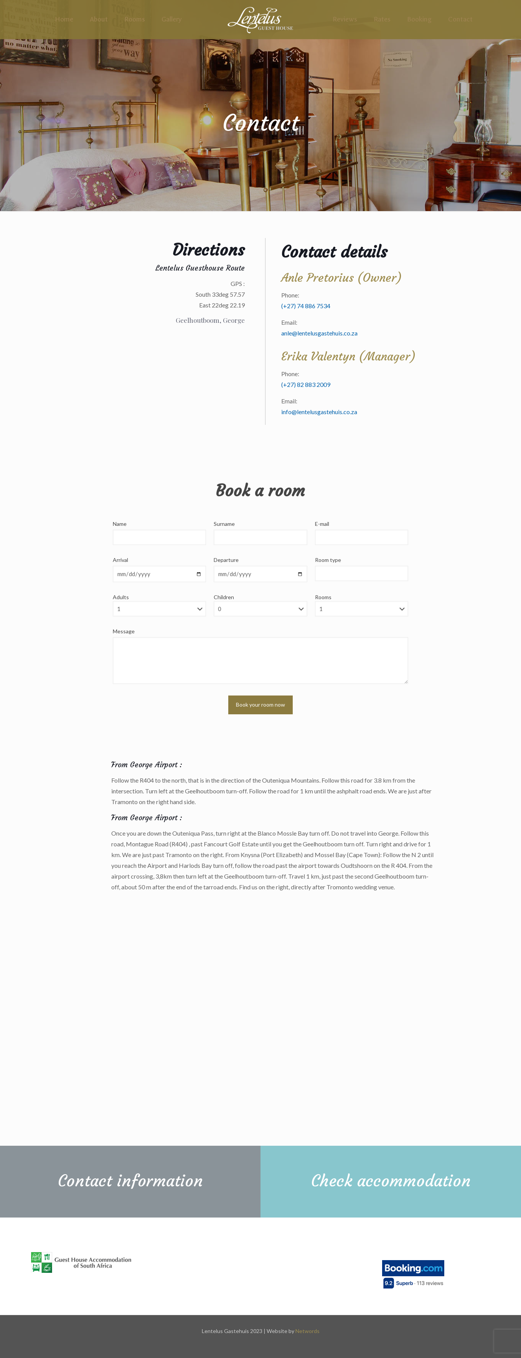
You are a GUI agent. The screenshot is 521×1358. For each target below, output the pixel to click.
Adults (159, 605)
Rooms (361, 605)
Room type (328, 560)
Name (120, 523)
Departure (226, 560)
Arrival (120, 560)
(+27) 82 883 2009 (305, 384)
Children (260, 605)
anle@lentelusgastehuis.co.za (319, 333)
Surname (224, 523)
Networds (307, 1331)
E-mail (322, 523)
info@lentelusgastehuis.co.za (319, 411)
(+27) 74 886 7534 (305, 305)
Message (124, 631)
